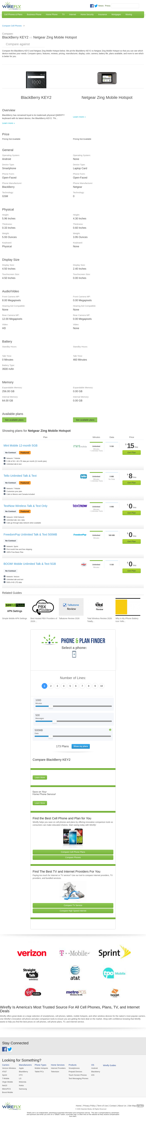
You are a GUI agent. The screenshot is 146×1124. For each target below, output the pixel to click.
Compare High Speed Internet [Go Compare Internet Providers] (73, 911)
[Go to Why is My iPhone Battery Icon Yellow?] (127, 607)
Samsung (23, 1089)
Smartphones (74, 1068)
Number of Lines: (73, 678)
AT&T (4, 1072)
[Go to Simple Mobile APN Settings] (14, 607)
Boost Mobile (7, 1092)
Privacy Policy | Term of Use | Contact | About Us (104, 1106)
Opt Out (140, 1106)
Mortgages (116, 14)
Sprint (4, 1075)
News (101, 5)
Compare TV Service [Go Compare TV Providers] (73, 905)
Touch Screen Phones (78, 1075)
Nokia (21, 1085)
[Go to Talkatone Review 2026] (71, 607)
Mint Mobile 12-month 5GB (20, 445)
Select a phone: (74, 648)
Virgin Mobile (7, 1082)
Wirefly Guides (109, 1065)
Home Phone (52, 14)
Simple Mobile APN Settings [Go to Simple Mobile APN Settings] (14, 618)
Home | (79, 1106)
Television (55, 1072)
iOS (92, 1075)
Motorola (22, 1082)
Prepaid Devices (75, 1072)
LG (20, 1078)
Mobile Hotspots (41, 1068)
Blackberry (95, 1072)
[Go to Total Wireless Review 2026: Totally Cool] (99, 607)
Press (107, 5)
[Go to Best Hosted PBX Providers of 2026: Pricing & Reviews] (43, 607)
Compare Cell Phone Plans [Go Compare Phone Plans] (73, 852)
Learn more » (8, 123)
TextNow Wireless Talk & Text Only (25, 505)
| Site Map (131, 1106)
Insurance (102, 14)
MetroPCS (6, 1089)
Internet (72, 14)
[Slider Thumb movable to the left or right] (51, 707)
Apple (21, 1068)
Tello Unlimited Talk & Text (20, 475)
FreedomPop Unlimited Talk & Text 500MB (30, 534)
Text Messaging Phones (78, 1078)
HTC (21, 1075)
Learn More (40, 777)
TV (63, 14)
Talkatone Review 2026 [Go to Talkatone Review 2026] (69, 618)
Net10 (4, 1085)
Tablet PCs (39, 1072)
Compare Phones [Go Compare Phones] (73, 857)
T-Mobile (5, 1078)
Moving (128, 14)
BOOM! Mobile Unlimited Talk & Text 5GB (30, 563)
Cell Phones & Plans (13, 14)
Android (94, 1068)
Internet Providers (58, 1068)
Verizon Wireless (9, 1068)
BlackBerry (23, 1072)
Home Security (87, 14)
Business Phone (34, 14)
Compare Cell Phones (12, 26)
